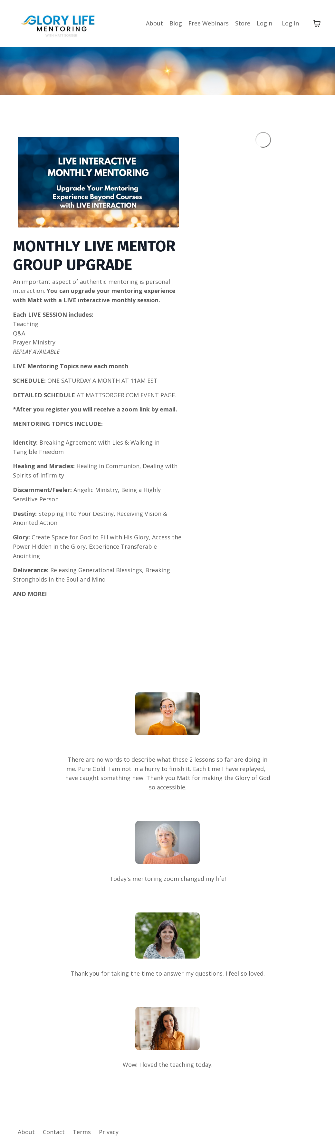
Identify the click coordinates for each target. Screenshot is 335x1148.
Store (242, 23)
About (154, 23)
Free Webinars (208, 23)
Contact (54, 1132)
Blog (175, 23)
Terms (82, 1132)
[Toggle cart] (317, 23)
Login (264, 23)
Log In (290, 23)
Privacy (109, 1132)
